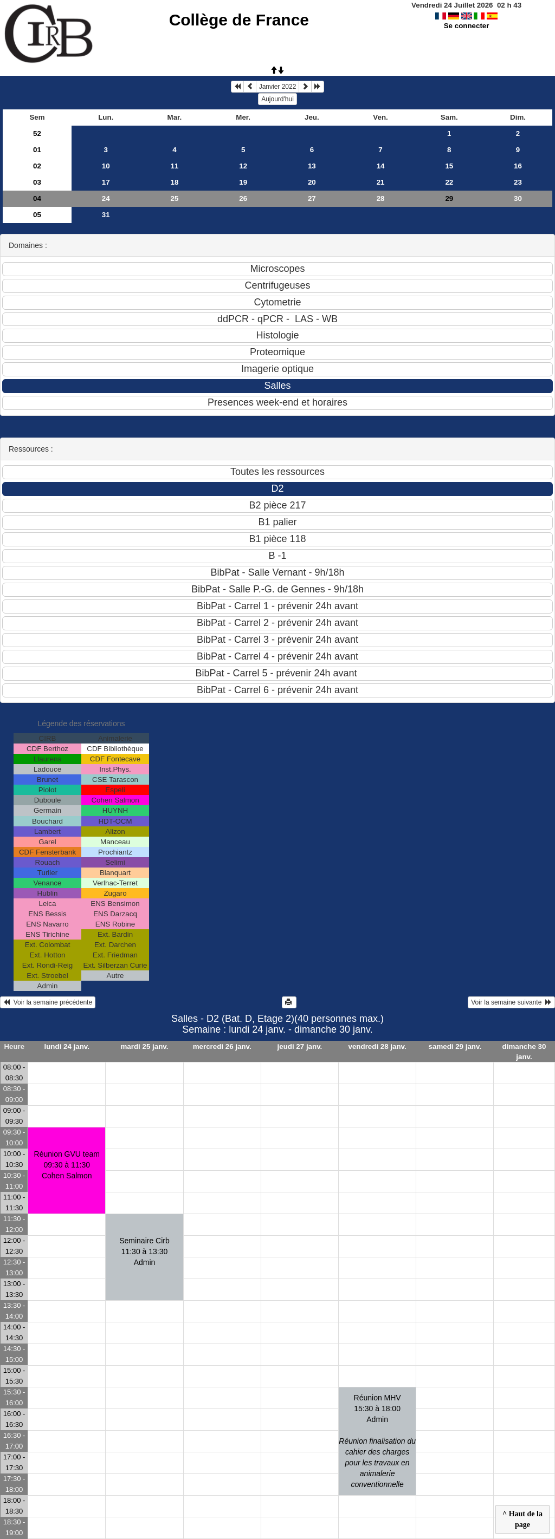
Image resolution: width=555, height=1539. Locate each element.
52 (37, 133)
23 (518, 182)
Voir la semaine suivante (511, 1002)
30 (518, 198)
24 (106, 198)
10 (106, 166)
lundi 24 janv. (66, 1046)
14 (381, 166)
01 (37, 150)
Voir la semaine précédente (47, 1002)
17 (106, 182)
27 (312, 198)
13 (312, 166)
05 (37, 215)
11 (175, 166)
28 (381, 198)
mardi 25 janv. (145, 1046)
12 (243, 166)
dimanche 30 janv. (524, 1051)
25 (175, 198)
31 (106, 215)
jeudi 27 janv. (300, 1046)
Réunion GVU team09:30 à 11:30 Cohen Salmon (67, 1165)
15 (449, 166)
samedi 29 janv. (455, 1046)
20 (312, 182)
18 (175, 182)
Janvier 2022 (277, 86)
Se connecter (466, 26)
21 (381, 182)
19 (243, 182)
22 (449, 182)
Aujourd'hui (277, 99)
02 (37, 166)
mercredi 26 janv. (222, 1046)
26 (243, 198)
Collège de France (239, 20)
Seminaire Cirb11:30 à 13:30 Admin (144, 1251)
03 (37, 182)
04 (37, 198)
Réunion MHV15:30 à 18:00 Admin (377, 1441)
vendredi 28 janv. (377, 1046)
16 (518, 166)
